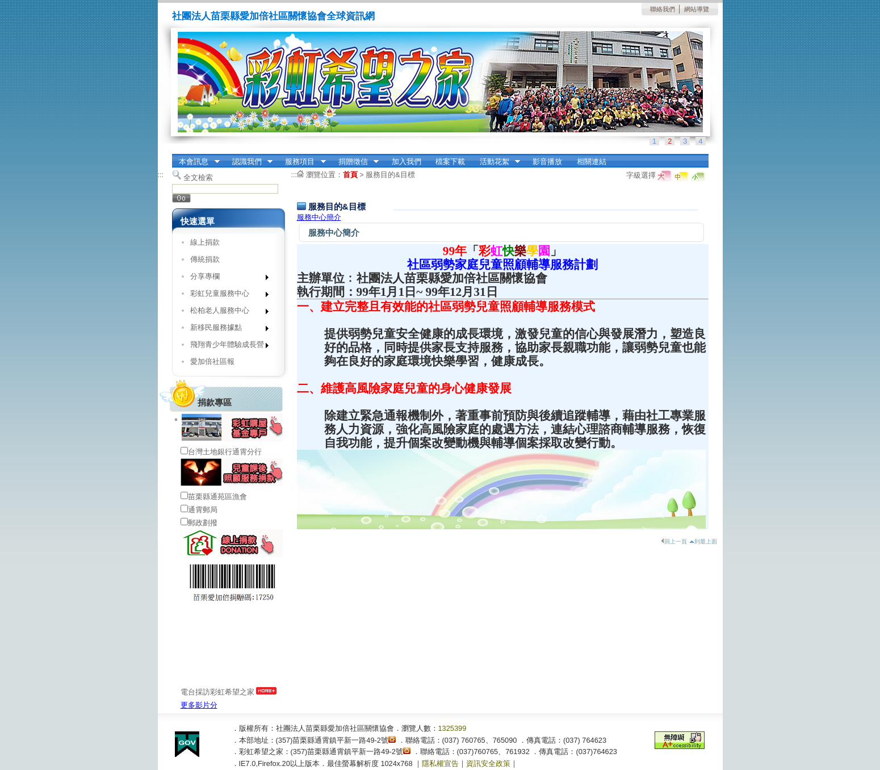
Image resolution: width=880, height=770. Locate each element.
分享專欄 (226, 278)
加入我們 (406, 161)
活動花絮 (496, 161)
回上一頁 (674, 541)
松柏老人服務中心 (226, 312)
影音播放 (547, 161)
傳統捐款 (205, 259)
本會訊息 (196, 161)
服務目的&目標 (390, 174)
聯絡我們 (662, 9)
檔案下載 (450, 161)
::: (175, 157)
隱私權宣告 (440, 763)
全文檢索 (198, 177)
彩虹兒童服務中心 (226, 295)
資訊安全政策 (488, 763)
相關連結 (591, 161)
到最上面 (703, 541)
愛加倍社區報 (212, 361)
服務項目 (302, 161)
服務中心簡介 (319, 217)
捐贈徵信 (355, 161)
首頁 (350, 174)
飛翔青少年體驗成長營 (226, 346)
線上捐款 (205, 242)
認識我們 (249, 161)
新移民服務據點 (226, 329)
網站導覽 (696, 9)
